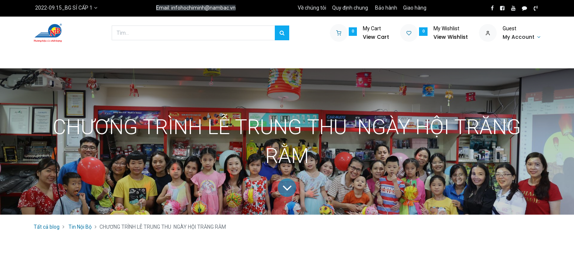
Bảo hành (386, 8)
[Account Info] (521, 37)
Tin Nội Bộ (80, 227)
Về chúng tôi (312, 8)
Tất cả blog (47, 227)
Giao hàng (414, 8)
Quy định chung (350, 8)
